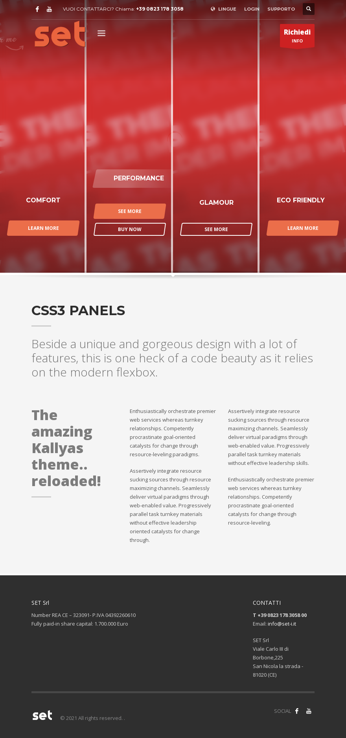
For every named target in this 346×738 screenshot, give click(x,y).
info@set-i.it (282, 623)
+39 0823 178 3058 (160, 9)
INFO (297, 37)
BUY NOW (130, 229)
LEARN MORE (43, 228)
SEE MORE (130, 211)
